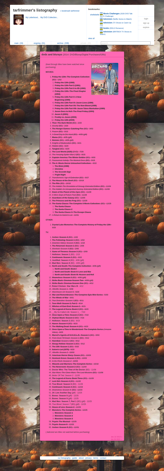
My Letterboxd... (33, 17)
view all (91, 38)
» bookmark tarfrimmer (70, 11)
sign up (146, 23)
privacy (88, 458)
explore (146, 27)
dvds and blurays (74, 54)
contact (103, 458)
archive (63, 43)
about (81, 458)
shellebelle (94, 15)
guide (74, 458)
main (18, 43)
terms (95, 458)
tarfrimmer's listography (35, 10)
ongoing (39, 43)
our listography (64, 458)
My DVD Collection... (49, 17)
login (146, 19)
